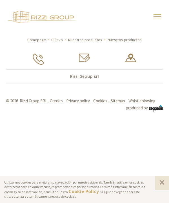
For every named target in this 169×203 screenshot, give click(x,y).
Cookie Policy (83, 191)
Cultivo (57, 39)
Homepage (36, 39)
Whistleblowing (141, 100)
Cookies (100, 100)
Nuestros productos (85, 39)
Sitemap (118, 100)
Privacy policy (78, 100)
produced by (144, 108)
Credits (56, 100)
